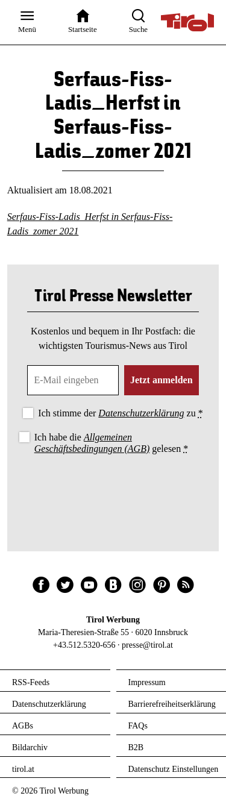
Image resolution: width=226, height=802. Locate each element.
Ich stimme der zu (120, 413)
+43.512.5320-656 (84, 645)
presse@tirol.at (147, 645)
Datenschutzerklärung (141, 413)
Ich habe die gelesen (111, 443)
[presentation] (113, 489)
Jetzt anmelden (161, 380)
